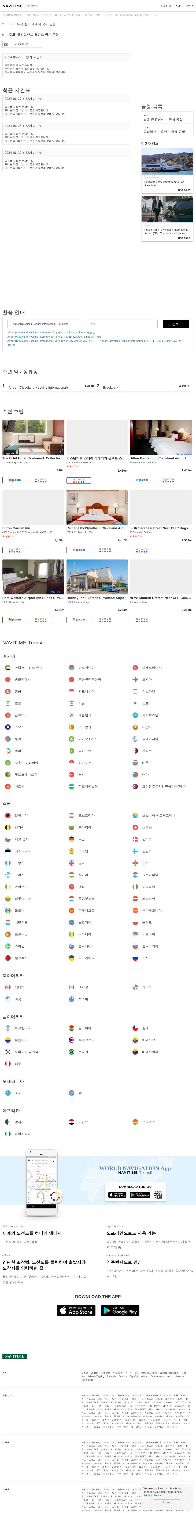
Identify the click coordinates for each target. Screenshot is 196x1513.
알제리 (139, 1427)
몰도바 (108, 1416)
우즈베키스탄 (120, 1406)
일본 (114, 1399)
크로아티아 (136, 1413)
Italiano (144, 1376)
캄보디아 (123, 1399)
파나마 (89, 1423)
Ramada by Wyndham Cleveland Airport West (102, 528)
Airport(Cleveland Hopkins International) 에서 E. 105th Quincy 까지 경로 (141, 341)
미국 (98, 1423)
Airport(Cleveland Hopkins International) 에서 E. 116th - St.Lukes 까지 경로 (51, 332)
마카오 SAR (92, 1402)
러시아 (167, 1420)
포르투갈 (180, 1416)
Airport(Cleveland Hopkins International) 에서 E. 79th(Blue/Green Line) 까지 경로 (55, 336)
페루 (119, 1427)
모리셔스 (158, 1427)
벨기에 (108, 1409)
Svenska (179, 1376)
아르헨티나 (117, 1423)
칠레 (139, 1423)
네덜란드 (147, 1416)
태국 (177, 1402)
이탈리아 (167, 1413)
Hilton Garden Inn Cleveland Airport (158, 458)
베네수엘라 (108, 1427)
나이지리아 (171, 1427)
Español (134, 1376)
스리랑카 (169, 1399)
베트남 (108, 1406)
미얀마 (180, 1399)
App (178, 5)
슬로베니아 (117, 1420)
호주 (126, 1427)
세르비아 (95, 1420)
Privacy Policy (152, 1495)
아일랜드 (149, 1413)
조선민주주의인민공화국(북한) (145, 1406)
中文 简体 (118, 1373)
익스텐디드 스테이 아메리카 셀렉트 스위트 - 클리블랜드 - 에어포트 (115, 458)
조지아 (167, 1395)
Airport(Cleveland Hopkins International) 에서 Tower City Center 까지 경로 (51, 341)
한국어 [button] (189, 5)
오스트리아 (179, 1406)
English (94, 1373)
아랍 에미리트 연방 (91, 1395)
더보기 (11, 345)
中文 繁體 (105, 1373)
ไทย (137, 1373)
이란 (107, 1399)
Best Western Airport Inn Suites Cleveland (35, 598)
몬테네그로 (119, 1416)
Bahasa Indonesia (169, 1373)
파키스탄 (128, 1402)
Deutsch (123, 1376)
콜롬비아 (149, 1423)
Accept (167, 1502)
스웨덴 (105, 1420)
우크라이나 (155, 1420)
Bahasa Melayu (149, 1373)
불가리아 (118, 1409)
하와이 (106, 1423)
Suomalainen (157, 1376)
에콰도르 (176, 1423)
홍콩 (176, 1395)
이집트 (148, 1427)
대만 (100, 1406)
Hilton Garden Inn (16, 528)
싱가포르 (168, 1402)
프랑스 (92, 1413)
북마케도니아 (133, 1416)
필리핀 (118, 1402)
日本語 (85, 1373)
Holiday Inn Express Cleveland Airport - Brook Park (106, 598)
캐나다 (176, 1420)
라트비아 (97, 1416)
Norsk (170, 1376)
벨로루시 (143, 1420)
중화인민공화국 (154, 1395)
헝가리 (124, 1413)
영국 (100, 1413)
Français (111, 1376)
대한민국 (135, 1399)
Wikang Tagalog (96, 1376)
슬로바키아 (130, 1420)
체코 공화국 (140, 1409)
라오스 (159, 1399)
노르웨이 (159, 1416)
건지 (107, 1413)
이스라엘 (90, 1399)
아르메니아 (108, 1395)
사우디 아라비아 (153, 1402)
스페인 (182, 1409)
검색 (176, 324)
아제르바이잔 (123, 1395)
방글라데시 (138, 1395)
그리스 (115, 1413)
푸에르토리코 (162, 1423)
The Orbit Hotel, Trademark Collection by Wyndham (42, 458)
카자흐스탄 (147, 1399)
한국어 (128, 1373)
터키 (93, 1406)
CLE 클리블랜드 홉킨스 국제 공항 (34, 34)
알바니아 (167, 1406)
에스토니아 (170, 1409)
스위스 (128, 1409)
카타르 (138, 1402)
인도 (100, 1399)
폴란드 (169, 1416)
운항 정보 (165, 5)
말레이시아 (106, 1402)
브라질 (97, 1427)
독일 (151, 1409)
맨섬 (158, 1413)
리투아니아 (180, 1413)
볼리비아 (130, 1423)
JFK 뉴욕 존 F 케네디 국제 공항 (32, 24)
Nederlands (87, 1380)
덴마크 (159, 1409)
